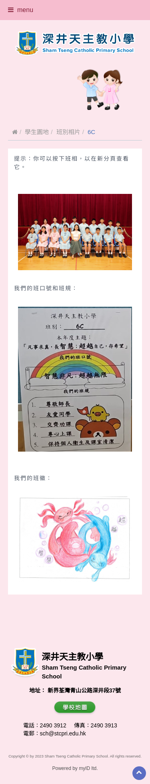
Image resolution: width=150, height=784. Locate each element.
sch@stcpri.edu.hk (63, 733)
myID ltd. (88, 768)
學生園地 (37, 131)
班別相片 (68, 131)
